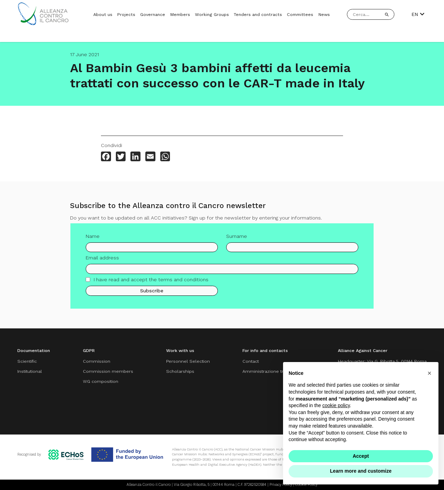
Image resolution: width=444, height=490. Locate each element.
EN (417, 14)
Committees (300, 14)
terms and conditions (183, 282)
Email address (102, 260)
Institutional (29, 371)
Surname (236, 238)
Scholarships (180, 371)
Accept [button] (361, 456)
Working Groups (212, 14)
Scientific (27, 361)
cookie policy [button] (336, 405)
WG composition (100, 381)
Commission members (108, 371)
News (324, 14)
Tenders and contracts (258, 14)
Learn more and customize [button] (360, 471)
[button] (429, 373)
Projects (126, 14)
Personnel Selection (188, 361)
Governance (152, 14)
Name (93, 238)
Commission (96, 361)
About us (102, 14)
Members (180, 14)
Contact (250, 361)
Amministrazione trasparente (273, 371)
